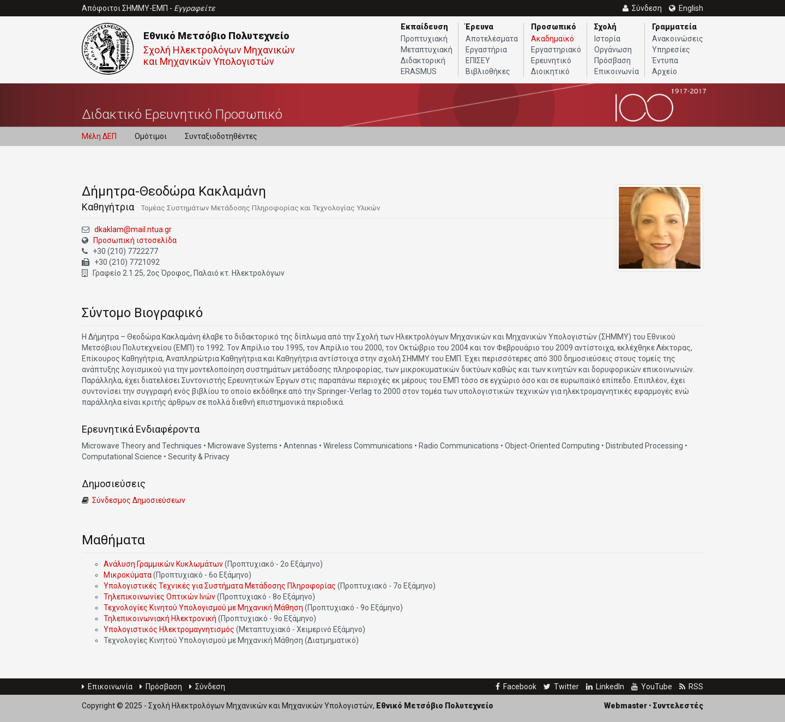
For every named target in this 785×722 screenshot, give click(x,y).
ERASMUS (419, 71)
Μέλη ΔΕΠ (99, 136)
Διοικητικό (550, 71)
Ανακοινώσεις (677, 38)
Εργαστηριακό (556, 49)
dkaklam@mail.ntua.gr (133, 229)
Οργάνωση (613, 49)
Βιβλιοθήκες (488, 71)
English (686, 8)
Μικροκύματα (128, 575)
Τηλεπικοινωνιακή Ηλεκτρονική (160, 618)
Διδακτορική (423, 60)
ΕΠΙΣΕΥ (478, 60)
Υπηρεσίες (671, 49)
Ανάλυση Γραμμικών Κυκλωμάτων (163, 564)
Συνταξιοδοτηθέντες (221, 136)
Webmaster (625, 705)
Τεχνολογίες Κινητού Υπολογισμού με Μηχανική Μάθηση (203, 607)
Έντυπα (665, 60)
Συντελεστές (678, 705)
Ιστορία (607, 38)
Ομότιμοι (151, 136)
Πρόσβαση (612, 60)
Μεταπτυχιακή (426, 49)
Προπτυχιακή (424, 38)
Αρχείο (664, 71)
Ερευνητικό (551, 60)
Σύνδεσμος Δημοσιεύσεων (138, 500)
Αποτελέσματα (492, 38)
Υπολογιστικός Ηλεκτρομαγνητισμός (169, 629)
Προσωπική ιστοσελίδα (135, 240)
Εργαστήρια (486, 49)
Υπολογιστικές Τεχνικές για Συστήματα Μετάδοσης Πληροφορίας (220, 585)
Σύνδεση (207, 686)
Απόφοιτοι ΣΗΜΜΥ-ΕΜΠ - (148, 8)
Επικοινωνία (616, 71)
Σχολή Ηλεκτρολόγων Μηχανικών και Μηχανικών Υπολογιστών (219, 55)
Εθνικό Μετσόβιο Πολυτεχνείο (216, 35)
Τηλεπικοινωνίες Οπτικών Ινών (159, 596)
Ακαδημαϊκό (552, 38)
